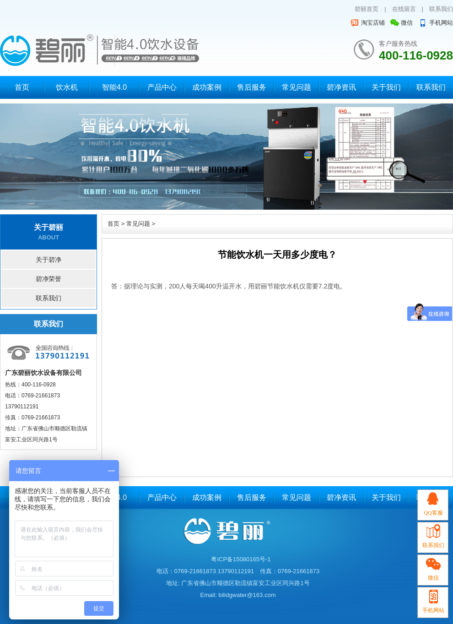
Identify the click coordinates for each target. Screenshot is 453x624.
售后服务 (251, 87)
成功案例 (206, 87)
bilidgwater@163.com (246, 594)
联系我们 (441, 8)
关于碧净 (48, 259)
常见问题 (296, 87)
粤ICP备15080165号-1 (240, 559)
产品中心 (162, 87)
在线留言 (404, 8)
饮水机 (67, 87)
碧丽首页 (366, 8)
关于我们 (386, 87)
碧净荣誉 (48, 278)
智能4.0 (114, 87)
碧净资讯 (341, 87)
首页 (22, 87)
